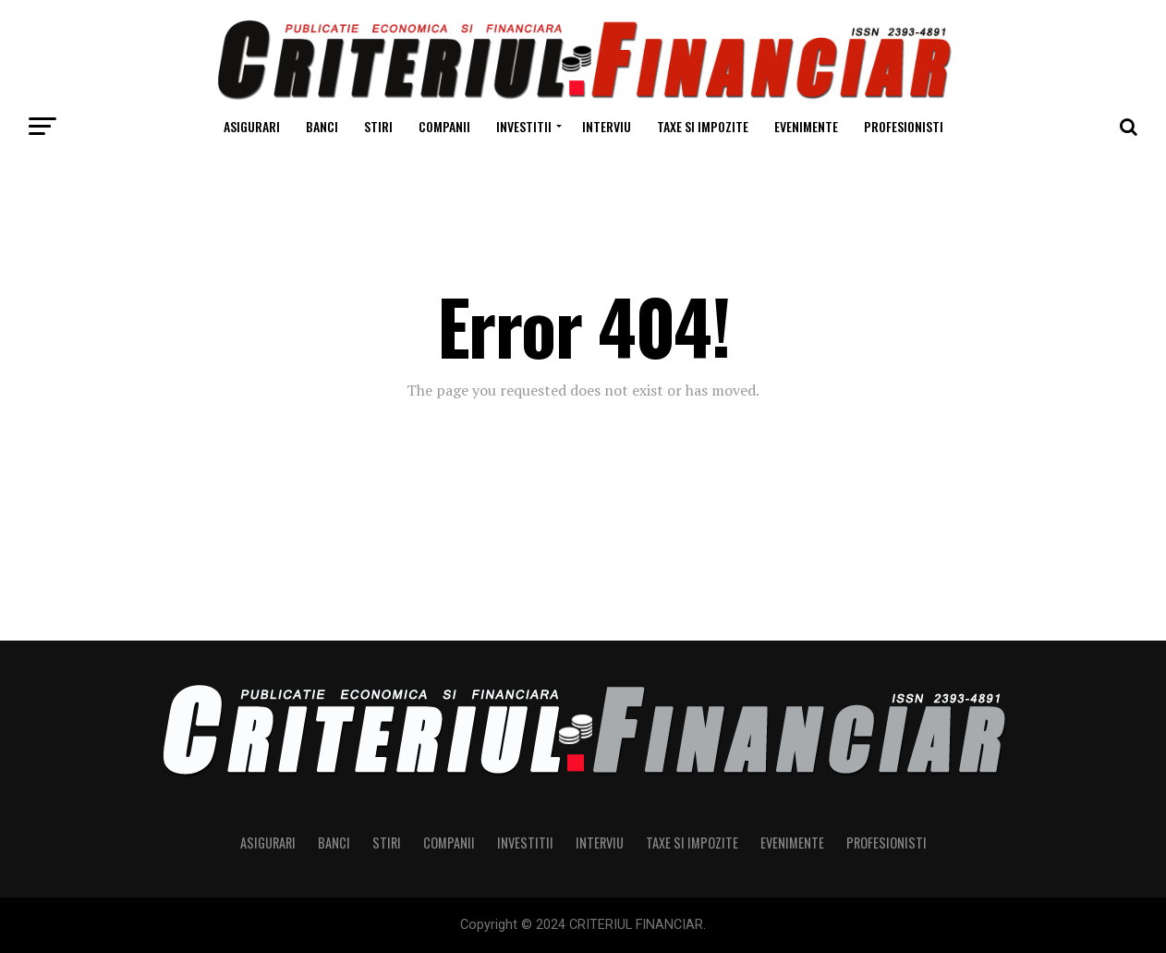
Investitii (524, 126)
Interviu (606, 126)
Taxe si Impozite (702, 126)
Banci (322, 126)
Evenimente (806, 126)
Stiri (378, 126)
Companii (444, 126)
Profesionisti (903, 126)
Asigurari (252, 126)
